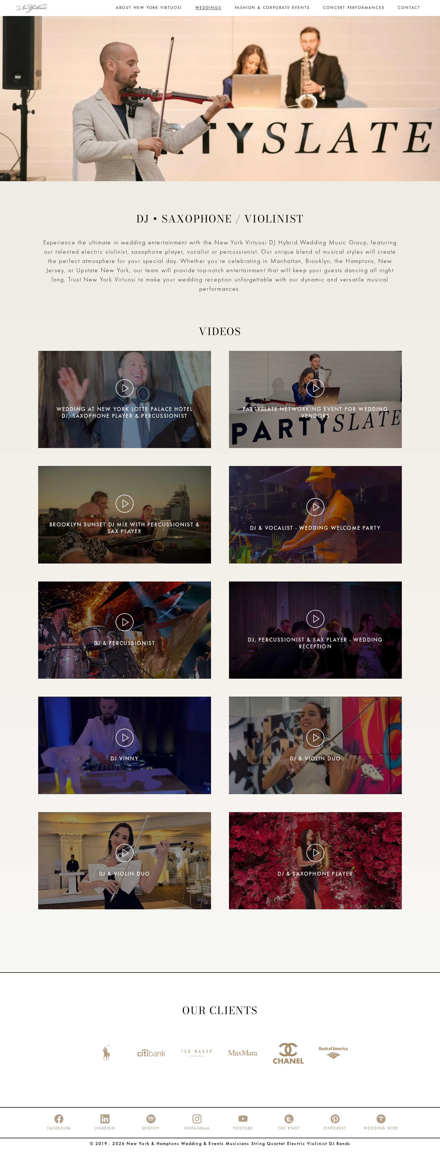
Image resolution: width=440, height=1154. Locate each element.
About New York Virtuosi (149, 10)
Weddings (208, 10)
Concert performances (353, 10)
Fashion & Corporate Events (272, 10)
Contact (409, 10)
